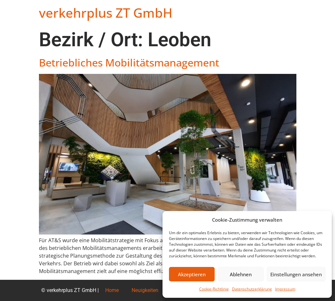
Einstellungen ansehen (296, 274)
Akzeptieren (192, 274)
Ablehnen (241, 274)
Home (112, 290)
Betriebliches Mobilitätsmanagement (129, 62)
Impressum (285, 289)
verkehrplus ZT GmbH (105, 13)
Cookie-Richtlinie (214, 289)
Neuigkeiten (145, 290)
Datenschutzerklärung (252, 289)
